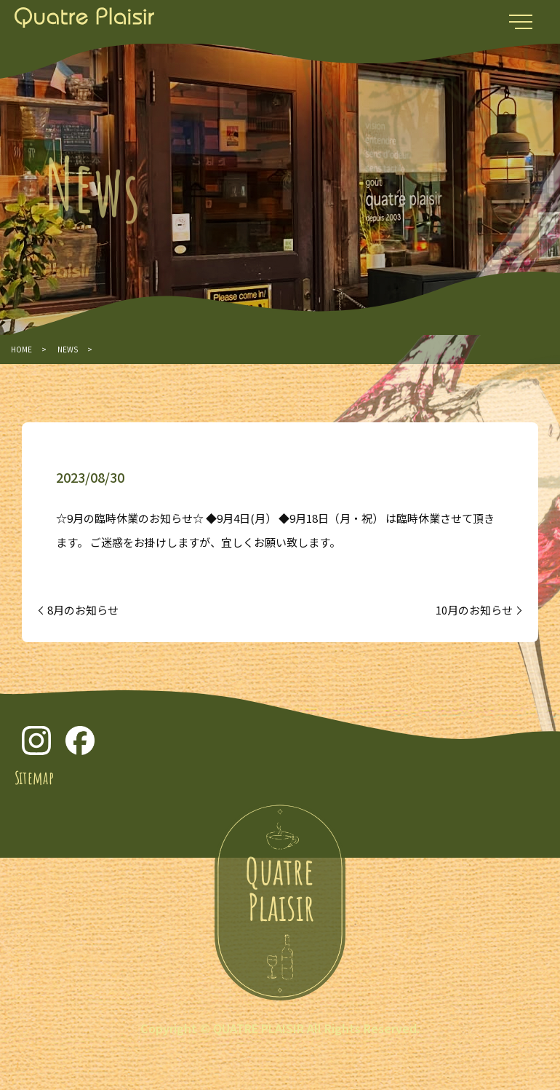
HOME (21, 349)
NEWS (67, 349)
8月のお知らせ (83, 609)
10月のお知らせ (474, 609)
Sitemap (34, 778)
